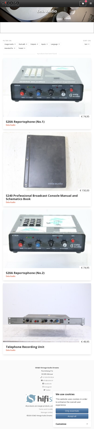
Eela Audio (10, 125)
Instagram (47, 387)
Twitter (47, 390)
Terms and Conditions (47, 409)
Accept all (72, 416)
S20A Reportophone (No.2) (25, 273)
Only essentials (72, 411)
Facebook (46, 384)
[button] (91, 3)
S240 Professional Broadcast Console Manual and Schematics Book (42, 197)
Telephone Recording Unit (25, 347)
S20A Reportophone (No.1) (25, 122)
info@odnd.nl (47, 380)
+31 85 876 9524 (47, 377)
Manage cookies (47, 412)
